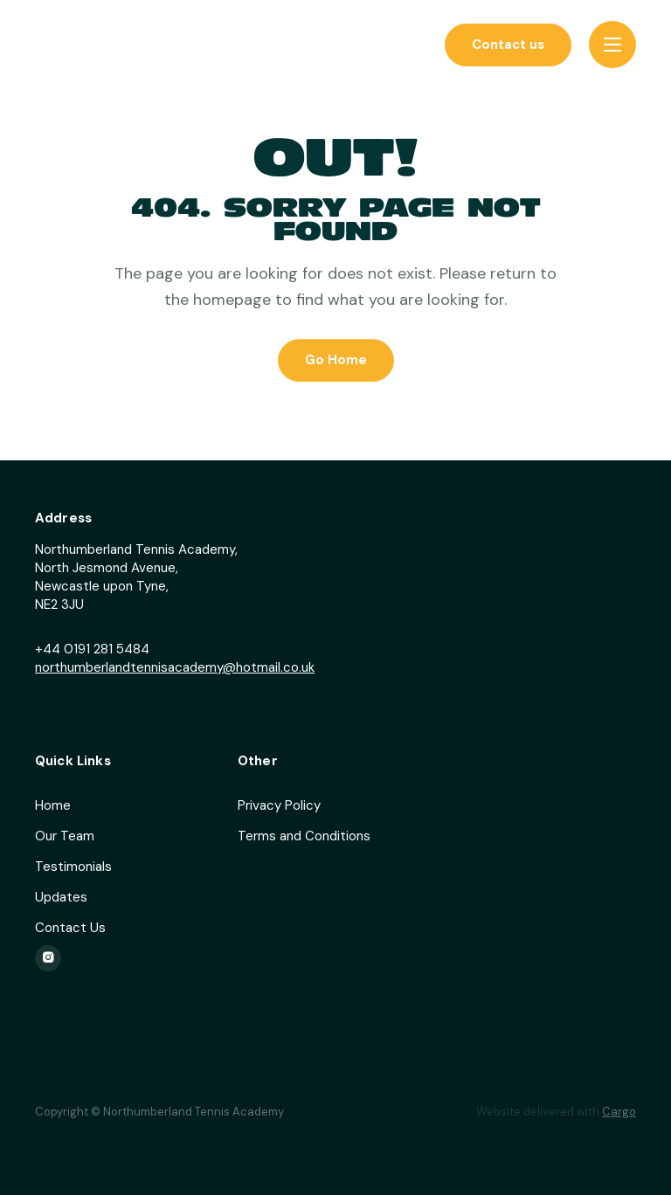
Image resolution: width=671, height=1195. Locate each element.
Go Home (336, 361)
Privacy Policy (279, 805)
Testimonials (73, 866)
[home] (105, 44)
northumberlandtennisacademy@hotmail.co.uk (175, 667)
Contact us (508, 44)
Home (53, 805)
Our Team (64, 836)
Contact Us (70, 927)
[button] (612, 44)
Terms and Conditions (304, 836)
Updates (61, 897)
